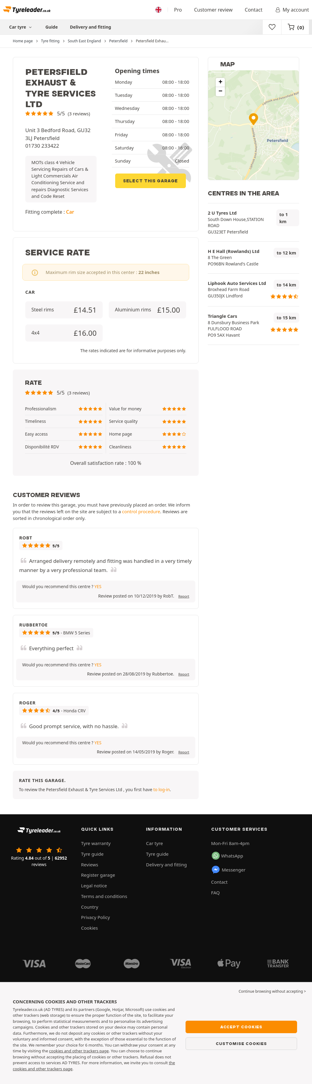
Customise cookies (241, 1043)
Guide (51, 27)
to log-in (161, 789)
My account (292, 9)
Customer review (213, 9)
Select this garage (150, 181)
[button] (57, 113)
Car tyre (154, 843)
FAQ (215, 892)
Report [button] (183, 596)
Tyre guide (92, 854)
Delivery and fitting (90, 27)
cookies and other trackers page (79, 1051)
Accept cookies (241, 1026)
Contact (253, 9)
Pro (178, 9)
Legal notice (94, 885)
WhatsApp (227, 856)
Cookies (89, 928)
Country (89, 907)
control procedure (141, 511)
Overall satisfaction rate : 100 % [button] (105, 463)
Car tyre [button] (21, 27)
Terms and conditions (104, 896)
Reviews (89, 864)
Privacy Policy (95, 917)
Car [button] (70, 212)
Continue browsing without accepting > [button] (272, 991)
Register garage (98, 875)
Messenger (228, 869)
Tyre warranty (96, 843)
